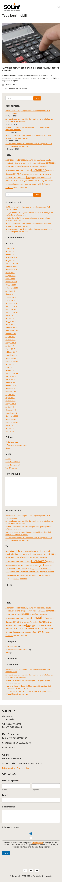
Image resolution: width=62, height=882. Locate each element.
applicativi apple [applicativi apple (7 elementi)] (44, 160)
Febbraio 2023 (11, 266)
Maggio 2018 (10, 321)
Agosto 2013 (10, 395)
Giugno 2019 (10, 294)
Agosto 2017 (10, 337)
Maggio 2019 (10, 297)
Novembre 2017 (11, 330)
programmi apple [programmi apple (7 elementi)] (13, 180)
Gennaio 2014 (10, 385)
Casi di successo (11, 442)
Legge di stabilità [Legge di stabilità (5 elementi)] (36, 178)
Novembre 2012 (11, 416)
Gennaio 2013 (10, 410)
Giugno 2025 (10, 251)
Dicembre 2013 (11, 388)
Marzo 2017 (10, 349)
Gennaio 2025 (10, 254)
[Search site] (58, 7)
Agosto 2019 (10, 291)
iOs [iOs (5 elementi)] (51, 174)
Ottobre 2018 (10, 309)
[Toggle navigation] (52, 7)
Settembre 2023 (11, 263)
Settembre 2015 (11, 361)
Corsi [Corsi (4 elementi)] (18, 166)
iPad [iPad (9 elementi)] (7, 177)
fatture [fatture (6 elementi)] (28, 170)
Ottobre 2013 (10, 391)
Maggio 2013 (10, 404)
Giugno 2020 (10, 276)
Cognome (35, 790)
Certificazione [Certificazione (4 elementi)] (41, 163)
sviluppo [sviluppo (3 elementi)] (47, 184)
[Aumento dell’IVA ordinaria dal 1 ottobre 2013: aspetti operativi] (31, 43)
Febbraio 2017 (11, 352)
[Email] (37, 870)
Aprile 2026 (9, 248)
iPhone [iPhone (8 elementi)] (13, 177)
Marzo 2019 (10, 300)
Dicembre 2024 (11, 257)
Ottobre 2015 (10, 358)
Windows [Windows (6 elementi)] (23, 187)
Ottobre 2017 (10, 334)
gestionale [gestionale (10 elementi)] (44, 173)
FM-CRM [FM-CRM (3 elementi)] (10, 174)
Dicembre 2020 (11, 269)
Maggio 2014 (10, 376)
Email (5, 795)
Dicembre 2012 (11, 413)
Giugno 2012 (10, 428)
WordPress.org (11, 468)
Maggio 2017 (10, 343)
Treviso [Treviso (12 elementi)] (9, 187)
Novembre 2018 (11, 306)
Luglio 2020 (9, 273)
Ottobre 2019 (10, 285)
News (7, 448)
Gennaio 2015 (10, 370)
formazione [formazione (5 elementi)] (34, 174)
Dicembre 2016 (11, 355)
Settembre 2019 (11, 288)
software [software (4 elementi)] (34, 184)
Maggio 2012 (10, 431)
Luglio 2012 (9, 425)
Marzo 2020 (10, 279)
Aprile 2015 (9, 367)
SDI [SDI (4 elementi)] (30, 184)
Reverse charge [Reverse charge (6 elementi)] (11, 184)
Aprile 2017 (9, 346)
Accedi (8, 459)
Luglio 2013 (9, 398)
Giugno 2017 (10, 340)
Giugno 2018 (10, 318)
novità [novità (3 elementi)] (49, 178)
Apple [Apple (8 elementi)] (33, 159)
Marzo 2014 (10, 379)
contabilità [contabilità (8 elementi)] (51, 162)
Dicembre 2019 (11, 282)
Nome (4, 790)
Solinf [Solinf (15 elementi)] (41, 183)
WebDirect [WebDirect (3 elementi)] (16, 188)
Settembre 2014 (11, 373)
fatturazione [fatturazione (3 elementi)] (43, 166)
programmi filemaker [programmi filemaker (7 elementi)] (30, 180)
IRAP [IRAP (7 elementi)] (19, 177)
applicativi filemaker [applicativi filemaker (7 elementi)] (14, 163)
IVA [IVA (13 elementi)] (28, 177)
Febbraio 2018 (11, 327)
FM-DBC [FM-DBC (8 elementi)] (17, 174)
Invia (6, 853)
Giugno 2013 (10, 401)
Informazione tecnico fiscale (16, 88)
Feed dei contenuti (12, 462)
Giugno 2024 (10, 260)
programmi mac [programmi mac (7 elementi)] (47, 180)
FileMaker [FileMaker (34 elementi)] (38, 170)
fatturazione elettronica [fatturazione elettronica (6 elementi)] (15, 170)
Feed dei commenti (12, 465)
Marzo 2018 (10, 324)
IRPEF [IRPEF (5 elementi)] (23, 178)
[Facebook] (31, 870)
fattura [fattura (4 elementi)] (37, 166)
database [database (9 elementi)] (24, 165)
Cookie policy (23, 768)
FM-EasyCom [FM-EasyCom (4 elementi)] (25, 174)
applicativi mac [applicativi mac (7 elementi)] (29, 163)
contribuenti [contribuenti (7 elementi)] (10, 166)
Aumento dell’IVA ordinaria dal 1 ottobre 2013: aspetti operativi (30, 69)
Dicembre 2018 (11, 303)
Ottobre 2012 (10, 419)
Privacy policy (8, 768)
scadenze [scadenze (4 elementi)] (21, 184)
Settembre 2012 (11, 422)
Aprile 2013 (9, 407)
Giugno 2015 (10, 364)
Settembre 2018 (11, 312)
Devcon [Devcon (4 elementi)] (32, 166)
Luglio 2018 (9, 315)
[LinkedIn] (25, 870)
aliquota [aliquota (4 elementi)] (28, 160)
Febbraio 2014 (11, 382)
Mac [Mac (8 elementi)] (45, 177)
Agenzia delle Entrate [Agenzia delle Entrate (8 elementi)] (15, 159)
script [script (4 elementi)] (27, 184)
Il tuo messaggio (9, 807)
